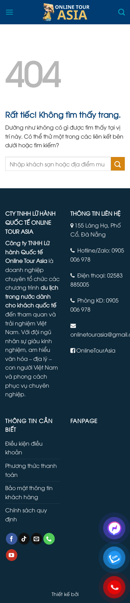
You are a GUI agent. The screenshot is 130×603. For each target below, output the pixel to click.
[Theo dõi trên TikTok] (24, 539)
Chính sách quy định (26, 514)
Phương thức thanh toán (31, 470)
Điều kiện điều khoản (24, 447)
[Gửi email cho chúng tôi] (36, 539)
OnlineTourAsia (95, 350)
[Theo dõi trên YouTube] (11, 555)
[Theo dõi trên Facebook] (11, 539)
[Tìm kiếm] (121, 12)
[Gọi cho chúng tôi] (49, 539)
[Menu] (9, 11)
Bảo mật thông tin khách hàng (29, 492)
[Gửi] (118, 164)
